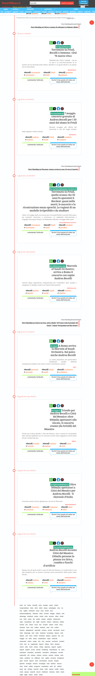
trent (21, 644)
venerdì (43, 622)
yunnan (54, 636)
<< (92, 22)
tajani (80, 11)
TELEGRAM (83, 3)
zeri (26, 625)
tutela (62, 672)
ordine (15, 9)
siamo (46, 608)
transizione (27, 622)
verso (37, 611)
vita (21, 611)
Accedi (83, 7)
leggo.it (74, 441)
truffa (57, 669)
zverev (38, 672)
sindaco (53, 663)
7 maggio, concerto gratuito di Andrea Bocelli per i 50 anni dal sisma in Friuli (63, 117)
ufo (34, 622)
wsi (25, 669)
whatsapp (23, 616)
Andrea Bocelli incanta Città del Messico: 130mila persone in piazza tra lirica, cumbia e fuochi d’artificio (60, 556)
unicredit (37, 630)
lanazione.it (72, 134)
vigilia (25, 611)
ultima (47, 644)
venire (22, 647)
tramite (45, 625)
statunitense (53, 650)
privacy (85, 5)
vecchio (60, 652)
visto (21, 666)
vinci (30, 636)
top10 (49, 638)
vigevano (47, 647)
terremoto (56, 630)
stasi (36, 661)
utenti (41, 616)
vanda (38, 619)
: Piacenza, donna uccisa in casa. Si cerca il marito (53, 169)
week (21, 669)
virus (61, 625)
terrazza (53, 658)
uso (62, 636)
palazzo (73, 11)
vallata (58, 613)
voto (58, 608)
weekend (43, 633)
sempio (51, 11)
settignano (60, 658)
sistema (57, 644)
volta (21, 633)
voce (51, 611)
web (33, 633)
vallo (46, 669)
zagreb (53, 647)
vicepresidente (24, 608)
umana (26, 672)
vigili (37, 622)
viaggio (52, 613)
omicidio (28, 11)
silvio (40, 608)
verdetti (61, 641)
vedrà (36, 675)
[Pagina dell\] (62, 42)
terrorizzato (43, 661)
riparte (56, 633)
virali (25, 666)
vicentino (42, 636)
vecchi (26, 661)
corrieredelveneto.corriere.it (67, 222)
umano (51, 669)
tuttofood (30, 616)
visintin (49, 619)
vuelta (36, 636)
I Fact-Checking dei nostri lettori (71, 24)
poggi (44, 11)
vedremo (35, 613)
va (59, 650)
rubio (76, 9)
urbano (33, 655)
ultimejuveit (29, 630)
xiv (2, 11)
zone (42, 611)
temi (61, 633)
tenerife (34, 605)
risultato (22, 627)
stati (27, 627)
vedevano (56, 622)
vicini (29, 619)
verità (47, 611)
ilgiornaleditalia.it (70, 504)
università (23, 641)
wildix (62, 622)
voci (21, 619)
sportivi (22, 663)
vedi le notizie (67, 3)
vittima (30, 669)
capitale (87, 11)
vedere (51, 625)
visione (49, 622)
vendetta (27, 658)
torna (62, 630)
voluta (36, 616)
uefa (51, 666)
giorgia (59, 11)
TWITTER (83, 1)
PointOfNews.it (11, 3)
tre (25, 605)
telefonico (45, 672)
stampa (45, 605)
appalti (15, 11)
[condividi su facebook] (58, 43)
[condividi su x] (54, 42)
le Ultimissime (6, 7)
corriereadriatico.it (70, 577)
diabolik (30, 9)
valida (31, 666)
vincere (59, 663)
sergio (35, 641)
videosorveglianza (25, 613)
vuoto (56, 625)
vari (32, 627)
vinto (31, 608)
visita (21, 658)
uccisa (33, 650)
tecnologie (50, 633)
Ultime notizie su (19, 7)
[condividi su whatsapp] (51, 42)
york (21, 661)
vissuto (43, 619)
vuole (30, 647)
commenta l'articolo (35, 80)
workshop (45, 650)
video (41, 613)
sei (26, 638)
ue (28, 644)
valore (31, 625)
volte (25, 619)
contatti (81, 5)
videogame (53, 652)
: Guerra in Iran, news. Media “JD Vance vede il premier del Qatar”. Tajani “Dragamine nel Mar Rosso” (50, 324)
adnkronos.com (71, 288)
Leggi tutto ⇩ (71, 18)
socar (36, 625)
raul (21, 11)
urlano (36, 647)
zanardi (32, 672)
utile (26, 647)
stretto (50, 630)
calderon (37, 11)
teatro (51, 605)
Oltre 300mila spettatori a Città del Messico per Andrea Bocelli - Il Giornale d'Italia (63, 491)
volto (46, 616)
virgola (56, 661)
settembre (23, 652)
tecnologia (42, 663)
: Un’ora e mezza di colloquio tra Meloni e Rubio (54, 27)
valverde (54, 638)
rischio (38, 650)
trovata (46, 613)
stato (21, 605)
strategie (28, 663)
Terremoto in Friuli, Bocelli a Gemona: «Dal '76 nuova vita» (63, 52)
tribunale (32, 611)
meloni (66, 11)
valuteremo (56, 619)
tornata (44, 630)
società (22, 625)
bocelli (32, 13)
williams (37, 658)
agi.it (74, 367)
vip (34, 619)
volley (41, 647)
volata (56, 605)
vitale (61, 616)
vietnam (52, 672)
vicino (29, 605)
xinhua (22, 636)
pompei (8, 11)
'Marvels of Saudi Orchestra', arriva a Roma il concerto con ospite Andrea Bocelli (63, 272)
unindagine (52, 608)
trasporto (37, 666)
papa (6, 9)
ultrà (36, 608)
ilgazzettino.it (72, 70)
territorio (55, 641)
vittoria (22, 630)
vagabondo (34, 644)
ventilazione (42, 638)
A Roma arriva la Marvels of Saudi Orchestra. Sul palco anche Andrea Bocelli (63, 350)
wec (40, 625)
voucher (48, 641)
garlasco (48, 9)
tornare (51, 616)
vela (63, 613)
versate (50, 661)
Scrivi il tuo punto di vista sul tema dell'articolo (63, 81)
